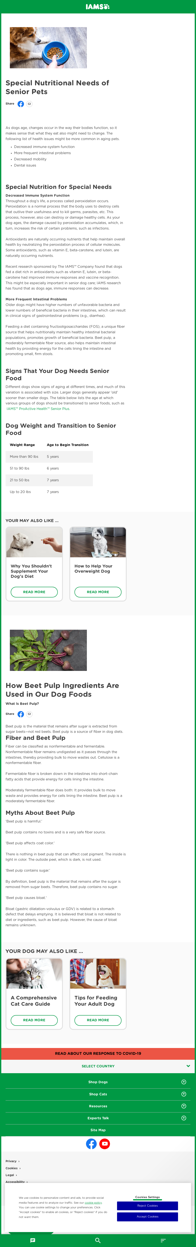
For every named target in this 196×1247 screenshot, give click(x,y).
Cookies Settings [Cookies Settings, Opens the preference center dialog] (147, 1197)
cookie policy (93, 1202)
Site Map (98, 1130)
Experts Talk (98, 1118)
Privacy (11, 1161)
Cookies (12, 1168)
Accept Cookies (148, 1216)
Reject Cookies (147, 1206)
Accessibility (15, 1182)
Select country (136, 1066)
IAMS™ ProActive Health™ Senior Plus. (38, 409)
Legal (10, 1175)
